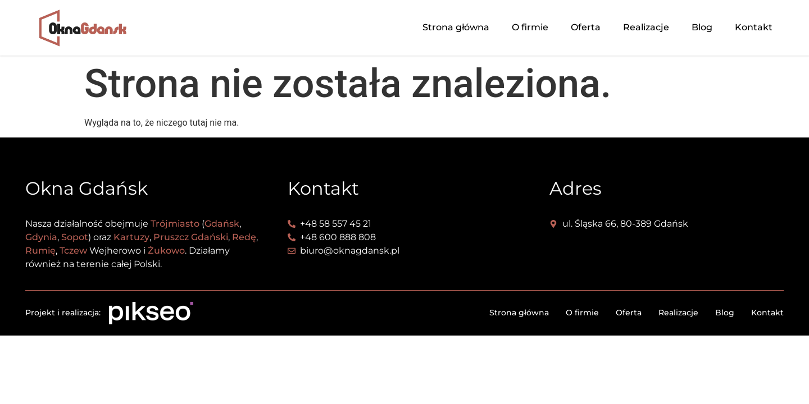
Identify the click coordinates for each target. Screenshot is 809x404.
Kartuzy (131, 237)
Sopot (74, 237)
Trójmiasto (175, 223)
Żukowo (166, 250)
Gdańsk (221, 223)
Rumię (40, 250)
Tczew (73, 250)
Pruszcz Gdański (190, 237)
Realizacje (646, 27)
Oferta (586, 27)
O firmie (530, 27)
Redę (244, 237)
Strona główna (455, 27)
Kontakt (753, 27)
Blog (702, 27)
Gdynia (41, 237)
